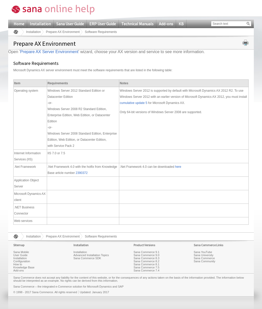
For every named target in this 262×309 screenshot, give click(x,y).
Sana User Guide (70, 23)
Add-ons (166, 23)
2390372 (82, 173)
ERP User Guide (102, 23)
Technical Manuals (137, 23)
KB (181, 23)
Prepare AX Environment (63, 32)
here (178, 167)
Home (19, 23)
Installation (40, 23)
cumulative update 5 (133, 103)
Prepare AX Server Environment (49, 52)
